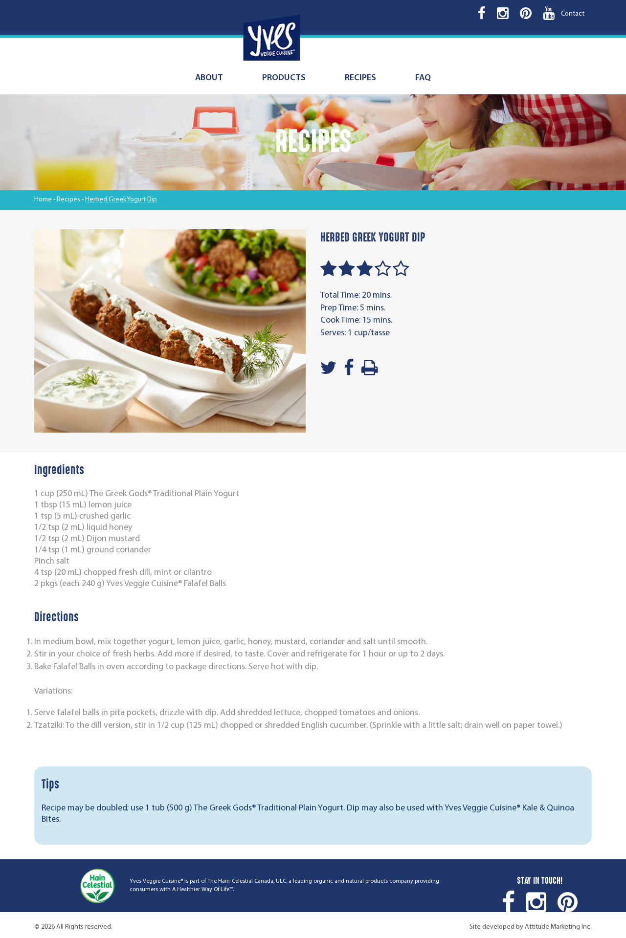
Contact (572, 14)
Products (284, 78)
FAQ (423, 78)
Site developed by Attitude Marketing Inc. (531, 927)
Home (43, 199)
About (209, 78)
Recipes (360, 78)
